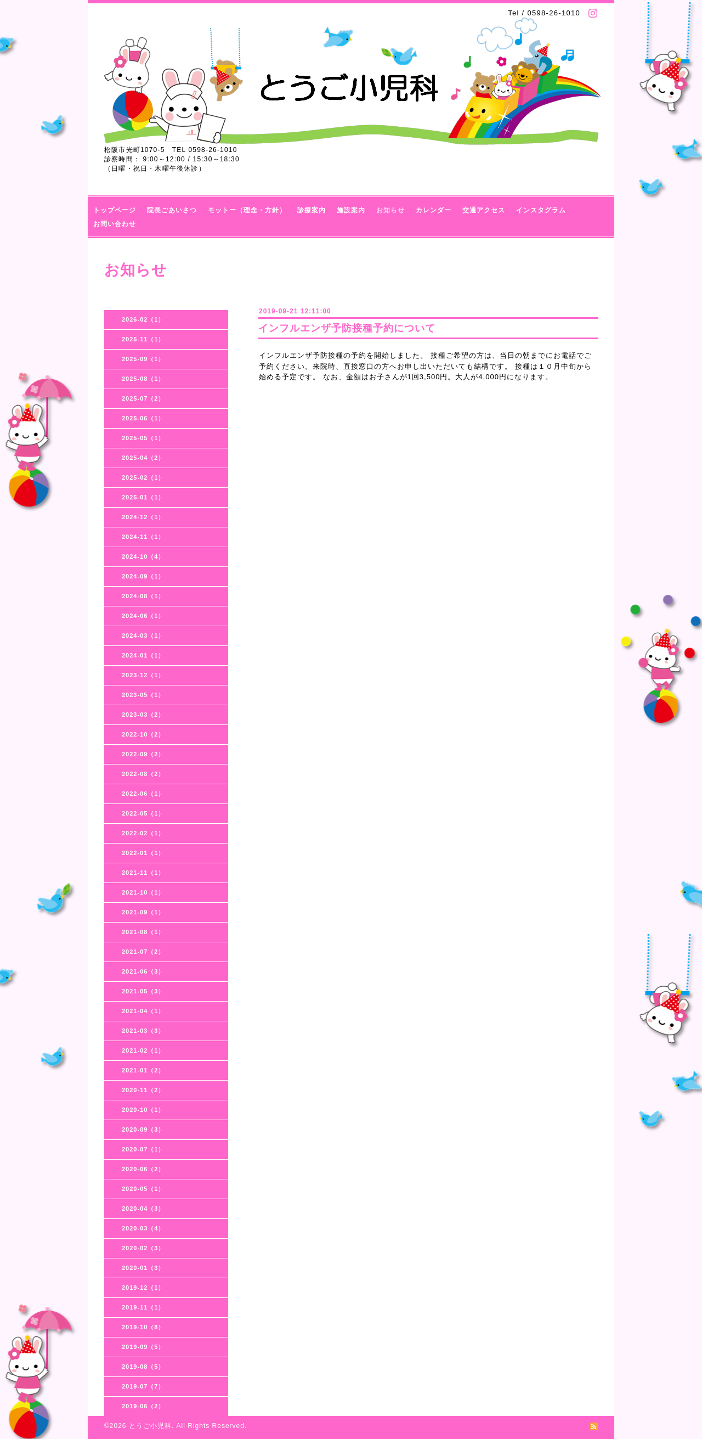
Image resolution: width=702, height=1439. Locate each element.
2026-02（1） (143, 319)
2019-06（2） (143, 1406)
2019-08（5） (143, 1366)
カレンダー (433, 210)
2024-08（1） (143, 596)
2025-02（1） (143, 477)
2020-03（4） (143, 1228)
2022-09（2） (143, 754)
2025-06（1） (143, 418)
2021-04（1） (143, 1011)
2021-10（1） (143, 892)
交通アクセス (483, 210)
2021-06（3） (143, 971)
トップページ (114, 210)
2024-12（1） (143, 517)
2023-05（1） (143, 695)
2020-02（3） (143, 1248)
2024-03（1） (143, 635)
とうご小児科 (150, 1426)
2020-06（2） (143, 1169)
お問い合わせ (114, 224)
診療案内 (311, 210)
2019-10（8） (143, 1327)
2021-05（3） (143, 991)
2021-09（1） (143, 912)
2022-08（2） (143, 774)
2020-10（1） (143, 1109)
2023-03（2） (143, 714)
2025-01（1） (143, 497)
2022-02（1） (143, 833)
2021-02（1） (143, 1050)
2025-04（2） (143, 457)
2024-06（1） (143, 615)
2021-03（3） (143, 1030)
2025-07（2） (143, 398)
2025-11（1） (143, 339)
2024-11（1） (143, 536)
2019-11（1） (143, 1307)
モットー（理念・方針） (247, 210)
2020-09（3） (143, 1129)
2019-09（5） (143, 1347)
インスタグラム (541, 210)
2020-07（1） (143, 1149)
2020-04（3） (143, 1208)
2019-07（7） (143, 1386)
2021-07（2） (143, 951)
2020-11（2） (143, 1090)
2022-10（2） (143, 734)
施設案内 (351, 210)
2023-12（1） (143, 675)
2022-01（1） (143, 853)
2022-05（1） (143, 813)
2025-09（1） (143, 359)
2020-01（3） (143, 1267)
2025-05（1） (143, 438)
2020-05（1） (143, 1188)
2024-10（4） (143, 556)
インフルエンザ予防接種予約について (346, 328)
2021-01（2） (143, 1070)
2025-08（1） (143, 378)
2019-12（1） (143, 1287)
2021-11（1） (143, 872)
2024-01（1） (143, 655)
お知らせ (390, 210)
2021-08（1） (143, 932)
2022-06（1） (143, 793)
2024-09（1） (143, 576)
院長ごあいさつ (172, 210)
